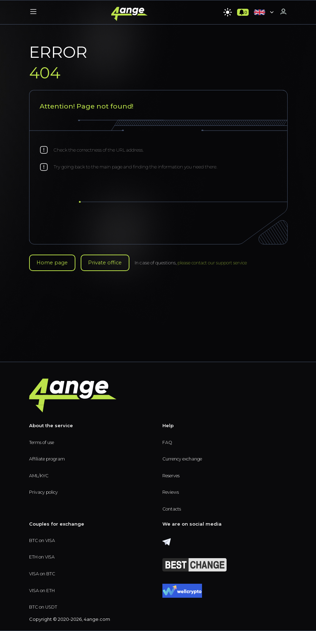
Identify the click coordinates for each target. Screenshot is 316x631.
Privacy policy (44, 491)
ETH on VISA (42, 556)
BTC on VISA (43, 539)
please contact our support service (222, 263)
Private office (111, 263)
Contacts (172, 508)
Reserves (172, 474)
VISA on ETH (42, 590)
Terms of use (43, 440)
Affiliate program (48, 457)
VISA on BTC (43, 573)
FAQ (167, 440)
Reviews (171, 491)
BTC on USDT (44, 607)
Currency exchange (185, 457)
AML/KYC (39, 474)
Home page (54, 263)
